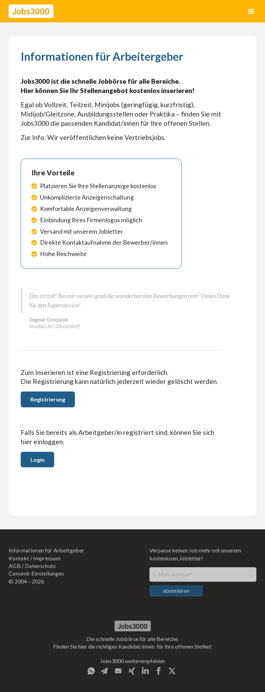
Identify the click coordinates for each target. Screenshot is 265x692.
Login (37, 459)
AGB (15, 565)
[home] (31, 11)
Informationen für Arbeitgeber (46, 550)
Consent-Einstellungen (36, 573)
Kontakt (19, 558)
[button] (251, 11)
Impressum (46, 558)
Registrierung (47, 399)
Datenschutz (40, 565)
